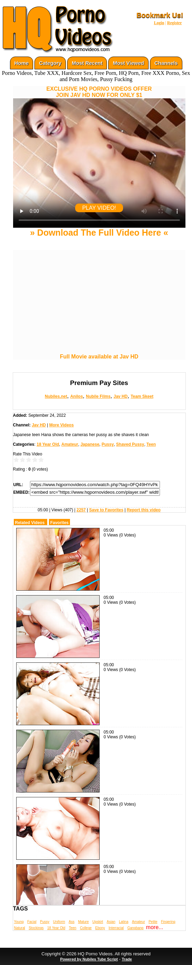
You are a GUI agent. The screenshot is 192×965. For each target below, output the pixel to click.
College (86, 928)
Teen (151, 444)
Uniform (59, 922)
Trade (127, 959)
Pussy (108, 444)
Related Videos (30, 522)
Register (174, 22)
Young (19, 922)
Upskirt (97, 922)
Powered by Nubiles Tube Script (89, 959)
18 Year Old (48, 444)
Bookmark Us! (160, 15)
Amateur (69, 444)
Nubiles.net (56, 396)
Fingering (168, 922)
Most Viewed (128, 63)
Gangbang (135, 928)
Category (50, 63)
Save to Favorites (106, 510)
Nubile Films (98, 396)
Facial (32, 922)
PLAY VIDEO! (99, 208)
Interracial (116, 928)
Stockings (36, 928)
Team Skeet (142, 396)
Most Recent (87, 63)
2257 (81, 510)
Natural (19, 928)
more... (154, 927)
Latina (123, 922)
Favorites (59, 522)
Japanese (89, 444)
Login (159, 22)
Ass (71, 922)
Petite (153, 922)
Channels (166, 63)
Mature (83, 922)
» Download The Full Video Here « (99, 232)
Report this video (144, 510)
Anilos (76, 396)
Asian (111, 922)
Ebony (100, 928)
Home (21, 63)
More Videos (61, 425)
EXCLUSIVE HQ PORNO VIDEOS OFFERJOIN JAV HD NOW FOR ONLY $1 (99, 92)
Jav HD (120, 396)
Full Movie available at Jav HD (99, 357)
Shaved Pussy (130, 444)
